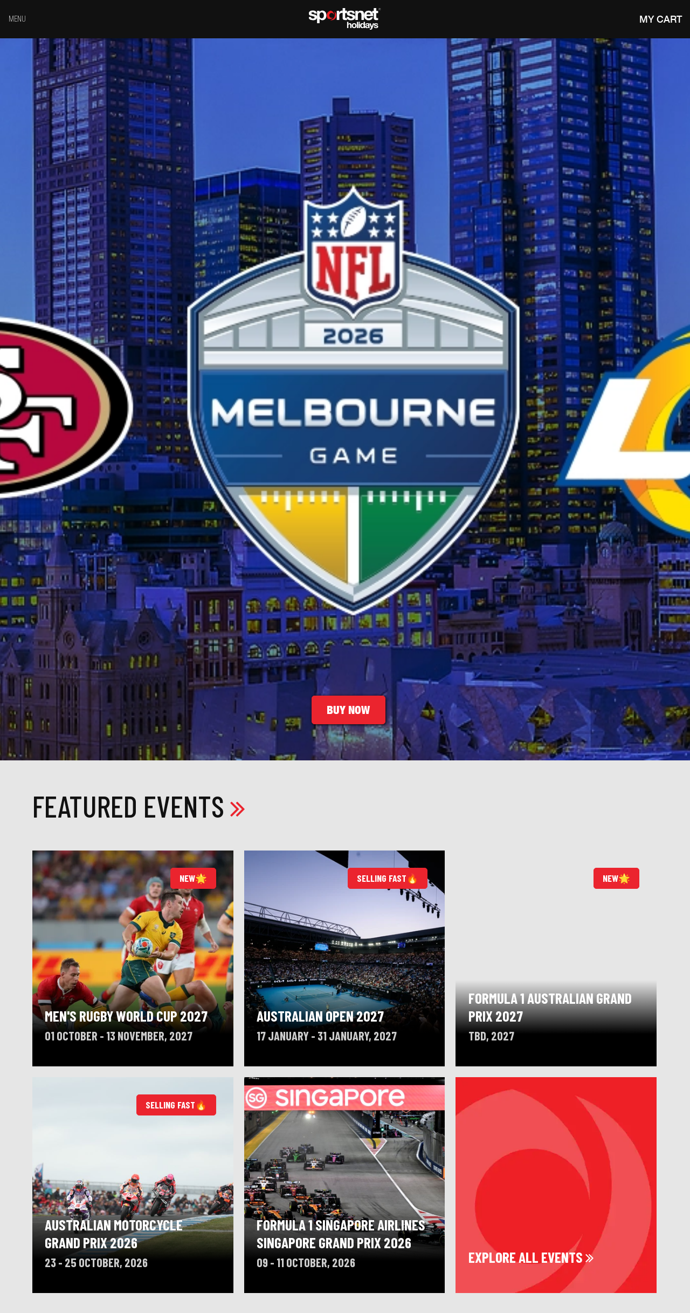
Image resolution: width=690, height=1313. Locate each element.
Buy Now (348, 710)
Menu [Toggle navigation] (17, 19)
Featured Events (138, 805)
